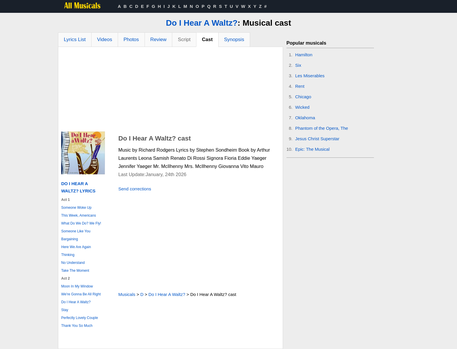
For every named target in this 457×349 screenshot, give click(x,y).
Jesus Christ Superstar (317, 138)
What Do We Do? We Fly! (81, 223)
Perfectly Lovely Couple (79, 318)
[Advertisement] (170, 90)
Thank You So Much (76, 326)
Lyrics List (75, 39)
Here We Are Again (76, 247)
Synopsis (234, 39)
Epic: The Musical (312, 149)
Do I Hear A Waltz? (202, 22)
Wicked (302, 107)
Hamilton (303, 54)
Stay (64, 310)
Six (298, 65)
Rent (300, 86)
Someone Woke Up (76, 208)
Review (158, 39)
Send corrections (134, 188)
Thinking (67, 255)
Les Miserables (310, 75)
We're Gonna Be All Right (81, 294)
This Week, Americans (78, 215)
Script (184, 39)
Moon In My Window (77, 286)
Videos (104, 39)
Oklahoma (305, 117)
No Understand (73, 263)
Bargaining (69, 239)
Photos (131, 39)
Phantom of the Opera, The (321, 128)
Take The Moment (75, 271)
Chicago (303, 96)
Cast (207, 39)
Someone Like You (75, 231)
